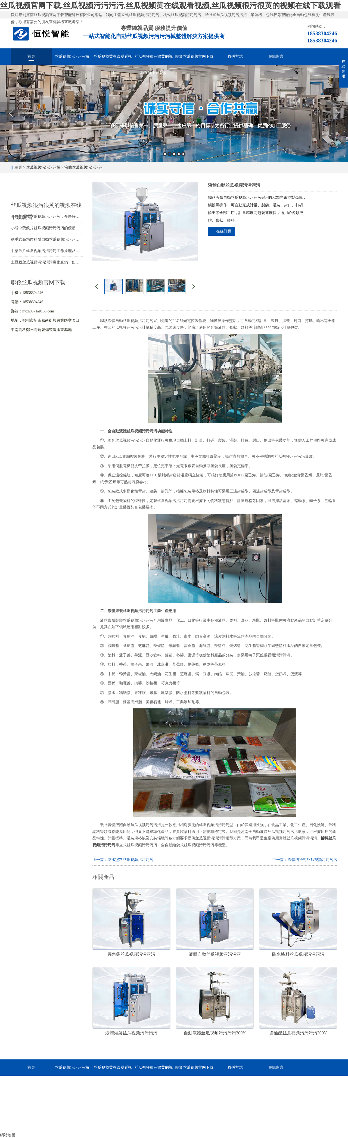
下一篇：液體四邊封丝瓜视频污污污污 (304, 860)
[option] (174, 113)
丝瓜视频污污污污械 (72, 56)
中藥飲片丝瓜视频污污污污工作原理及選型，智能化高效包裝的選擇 (68, 251)
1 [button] (165, 154)
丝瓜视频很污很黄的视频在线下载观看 (154, 59)
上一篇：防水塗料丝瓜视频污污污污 (122, 860)
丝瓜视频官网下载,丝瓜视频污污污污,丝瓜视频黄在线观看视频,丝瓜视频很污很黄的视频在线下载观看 (170, 5)
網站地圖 (7, 1135)
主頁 (18, 167)
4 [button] (179, 154)
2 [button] (169, 154)
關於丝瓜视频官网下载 (194, 56)
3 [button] (174, 154)
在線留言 (276, 56)
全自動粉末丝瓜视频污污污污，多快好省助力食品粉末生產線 (62, 217)
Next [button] (337, 113)
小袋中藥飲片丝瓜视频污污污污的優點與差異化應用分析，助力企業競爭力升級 (77, 228)
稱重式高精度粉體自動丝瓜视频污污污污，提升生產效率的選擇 (64, 239)
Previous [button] (11, 113)
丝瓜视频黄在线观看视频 (113, 59)
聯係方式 (235, 56)
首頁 (31, 56)
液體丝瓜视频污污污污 (83, 167)
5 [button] (183, 154)
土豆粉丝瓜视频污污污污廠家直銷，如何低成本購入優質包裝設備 (66, 262)
